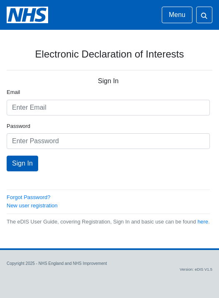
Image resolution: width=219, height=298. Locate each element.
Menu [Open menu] (177, 14)
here (202, 222)
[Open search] (204, 15)
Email (13, 92)
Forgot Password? (29, 197)
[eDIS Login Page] (27, 15)
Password (18, 126)
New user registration (32, 205)
